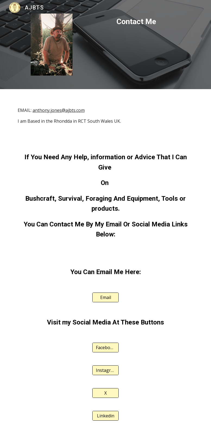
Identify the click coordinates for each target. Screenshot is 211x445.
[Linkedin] (105, 415)
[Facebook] (105, 347)
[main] (136, 22)
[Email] (105, 297)
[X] (105, 393)
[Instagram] (105, 370)
